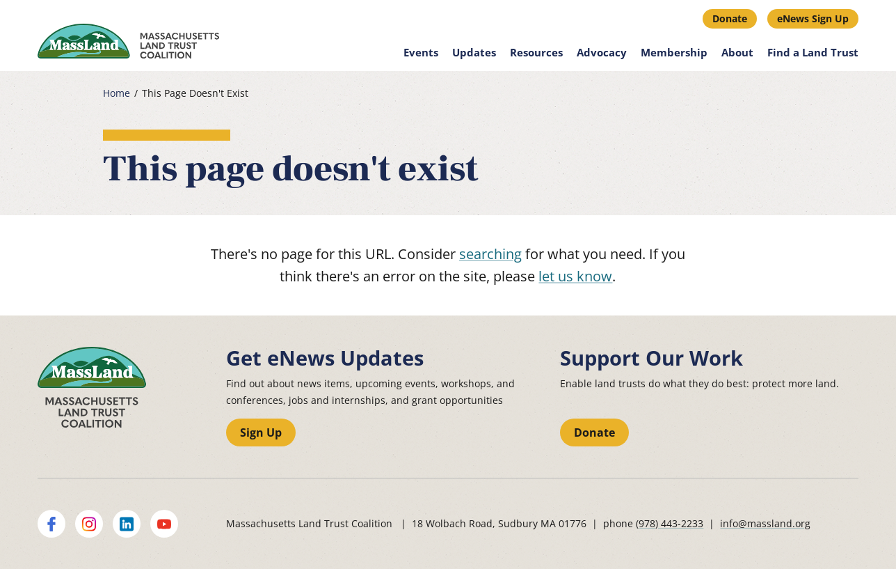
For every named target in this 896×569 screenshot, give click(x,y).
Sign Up (261, 432)
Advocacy (602, 52)
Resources (536, 52)
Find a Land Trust (812, 52)
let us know (575, 276)
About (737, 52)
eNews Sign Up (813, 18)
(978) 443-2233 (669, 523)
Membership (674, 52)
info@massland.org (765, 523)
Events (420, 52)
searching (490, 253)
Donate (729, 18)
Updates (474, 52)
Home (116, 93)
